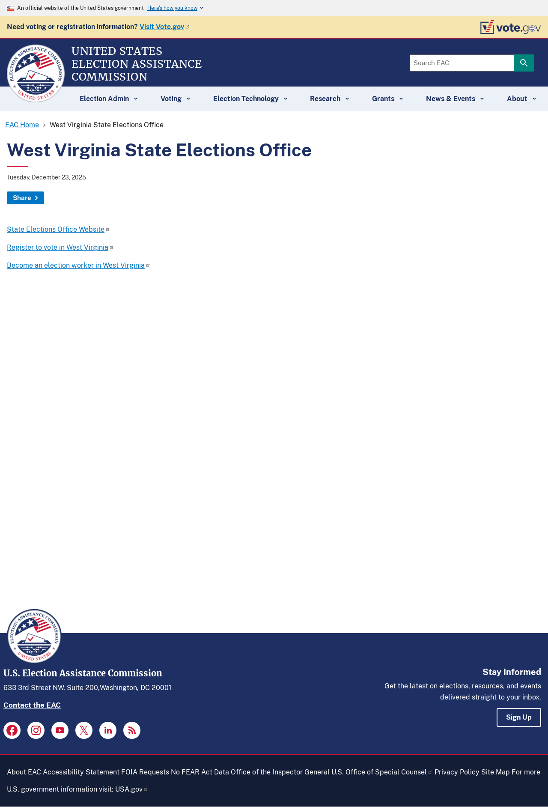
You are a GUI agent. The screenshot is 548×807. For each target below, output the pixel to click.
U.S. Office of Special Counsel (382, 772)
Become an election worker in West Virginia (79, 265)
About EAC (24, 772)
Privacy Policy (457, 772)
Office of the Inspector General (280, 772)
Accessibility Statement (81, 772)
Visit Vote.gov (165, 27)
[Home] (36, 98)
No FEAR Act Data (200, 772)
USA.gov (132, 789)
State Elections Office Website (58, 229)
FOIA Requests (145, 772)
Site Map (495, 772)
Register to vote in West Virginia (60, 247)
